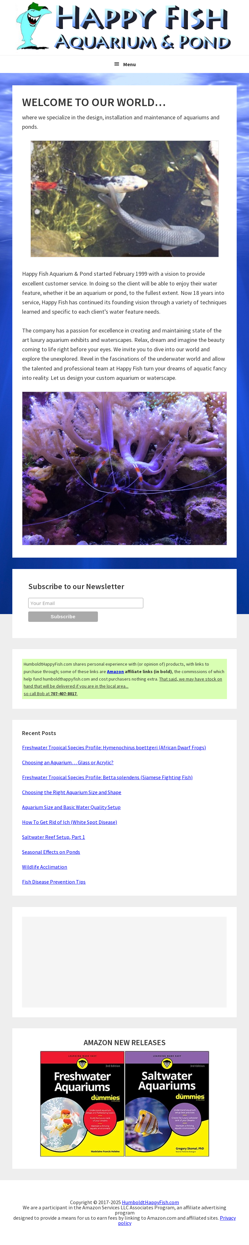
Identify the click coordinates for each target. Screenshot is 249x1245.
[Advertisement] (124, 962)
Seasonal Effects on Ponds (51, 852)
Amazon (115, 671)
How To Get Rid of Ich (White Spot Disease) (69, 822)
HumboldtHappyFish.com (150, 1202)
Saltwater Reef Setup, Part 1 (53, 837)
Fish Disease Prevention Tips (54, 881)
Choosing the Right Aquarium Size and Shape (71, 792)
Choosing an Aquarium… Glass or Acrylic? (67, 762)
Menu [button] (129, 64)
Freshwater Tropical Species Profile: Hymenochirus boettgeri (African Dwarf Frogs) (114, 747)
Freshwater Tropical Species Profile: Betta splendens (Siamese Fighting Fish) (107, 777)
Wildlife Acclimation (44, 867)
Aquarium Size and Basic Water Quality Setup (71, 807)
